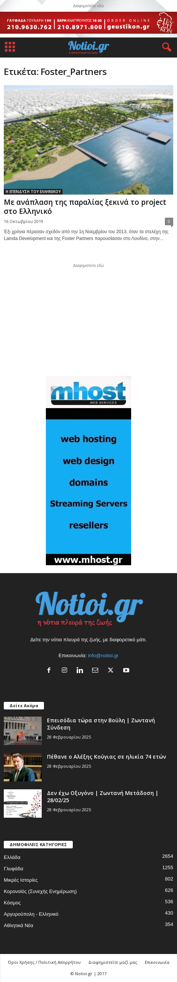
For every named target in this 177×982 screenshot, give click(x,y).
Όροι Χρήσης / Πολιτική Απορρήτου (44, 962)
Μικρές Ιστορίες (21, 880)
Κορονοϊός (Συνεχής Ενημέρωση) (40, 891)
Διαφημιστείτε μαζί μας (112, 962)
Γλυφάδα (13, 868)
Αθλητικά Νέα (18, 925)
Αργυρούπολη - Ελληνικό (31, 914)
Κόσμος (12, 903)
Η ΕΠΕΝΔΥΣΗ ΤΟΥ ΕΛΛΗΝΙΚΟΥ (33, 191)
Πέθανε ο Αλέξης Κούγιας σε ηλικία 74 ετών (106, 756)
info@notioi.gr (103, 655)
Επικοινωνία (157, 962)
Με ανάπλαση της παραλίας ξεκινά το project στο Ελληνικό (85, 206)
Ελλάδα (12, 857)
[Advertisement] (89, 318)
